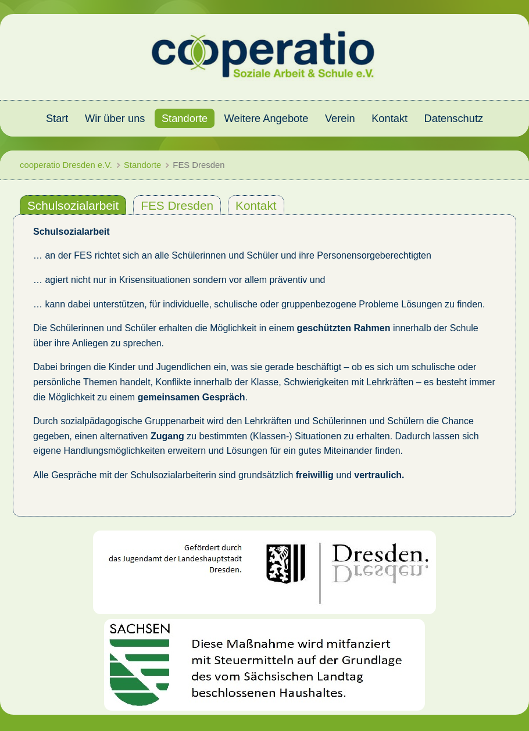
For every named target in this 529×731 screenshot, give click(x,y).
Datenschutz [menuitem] (454, 118)
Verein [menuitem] (340, 118)
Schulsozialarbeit (73, 205)
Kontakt (256, 205)
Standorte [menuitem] (185, 118)
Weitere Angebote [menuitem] (266, 118)
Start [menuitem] (57, 118)
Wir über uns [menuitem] (115, 118)
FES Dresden (177, 205)
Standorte (142, 165)
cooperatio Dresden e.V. (66, 165)
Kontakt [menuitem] (389, 118)
